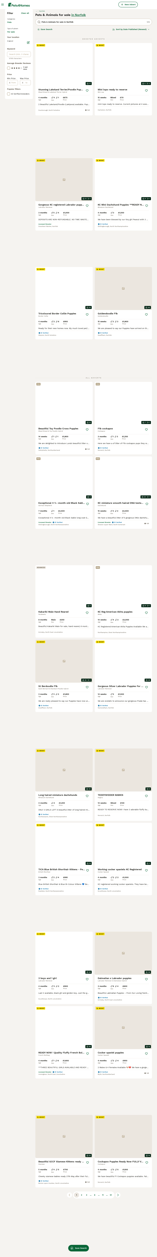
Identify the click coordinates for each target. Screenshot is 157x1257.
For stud (13, 127)
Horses (11, 99)
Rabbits (11, 79)
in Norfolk (78, 59)
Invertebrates (14, 103)
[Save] (87, 134)
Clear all (25, 57)
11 (103, 1129)
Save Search (45, 73)
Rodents (11, 71)
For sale (13, 115)
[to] (27, 178)
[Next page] (117, 1129)
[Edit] (28, 138)
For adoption (15, 121)
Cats (10, 67)
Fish (10, 95)
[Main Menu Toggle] (2, 4)
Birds (10, 91)
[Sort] (131, 73)
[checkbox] (8, 164)
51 (111, 1129)
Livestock (12, 83)
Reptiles (11, 75)
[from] (14, 178)
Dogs (10, 63)
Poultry (11, 87)
